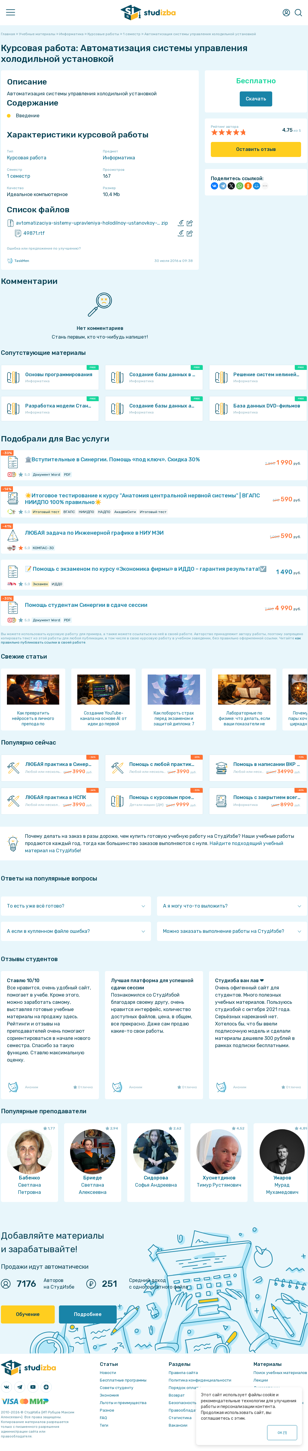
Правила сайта (183, 1372)
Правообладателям (188, 1410)
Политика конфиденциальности (200, 1380)
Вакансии (178, 1425)
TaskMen (18, 261)
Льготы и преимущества (123, 1402)
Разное (107, 1410)
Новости (108, 1372)
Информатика (119, 158)
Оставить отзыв (256, 149)
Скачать (256, 99)
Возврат (177, 1395)
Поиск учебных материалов (280, 1372)
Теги (104, 1425)
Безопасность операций (193, 1402)
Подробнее (88, 1314)
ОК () (282, 1433)
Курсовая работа (26, 158)
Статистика (180, 1418)
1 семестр (18, 176)
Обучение (28, 1314)
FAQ (103, 1418)
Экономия (109, 1395)
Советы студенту (116, 1387)
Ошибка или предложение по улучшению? (44, 248)
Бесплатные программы (123, 1380)
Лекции (261, 1380)
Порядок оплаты (185, 1387)
